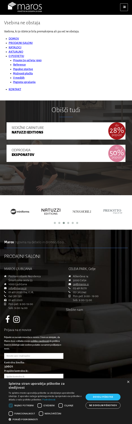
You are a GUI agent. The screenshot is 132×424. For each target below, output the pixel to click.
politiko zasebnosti (40, 341)
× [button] (128, 382)
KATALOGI (15, 47)
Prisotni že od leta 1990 (27, 60)
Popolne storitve (23, 69)
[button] (45, 419)
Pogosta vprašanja (24, 82)
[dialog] (66, 401)
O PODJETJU (16, 56)
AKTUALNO (16, 51)
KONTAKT (15, 89)
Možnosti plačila (23, 73)
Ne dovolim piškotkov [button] (103, 405)
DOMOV (14, 38)
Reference (19, 64)
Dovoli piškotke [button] (103, 396)
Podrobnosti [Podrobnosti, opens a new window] (48, 399)
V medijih (19, 77)
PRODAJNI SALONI (21, 43)
